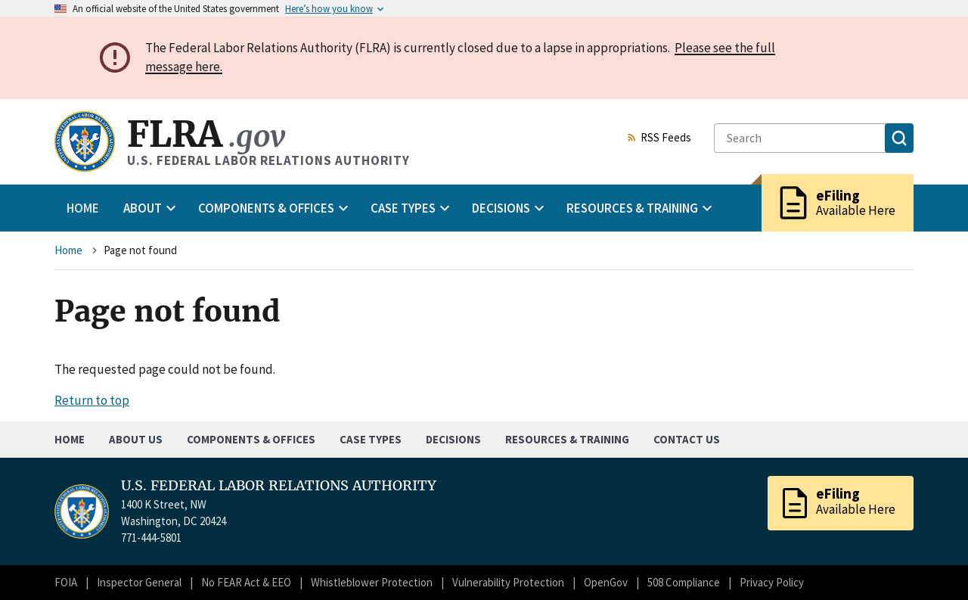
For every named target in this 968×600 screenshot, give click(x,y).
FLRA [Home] (206, 134)
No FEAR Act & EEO (246, 582)
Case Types (371, 439)
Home (83, 208)
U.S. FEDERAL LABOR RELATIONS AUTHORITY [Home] (278, 485)
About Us (136, 439)
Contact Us (686, 439)
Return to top (91, 400)
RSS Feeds (658, 138)
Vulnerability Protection (508, 582)
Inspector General (139, 582)
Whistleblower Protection (372, 582)
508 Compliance (683, 582)
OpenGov (606, 582)
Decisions (453, 439)
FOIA (65, 582)
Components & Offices (251, 439)
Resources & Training (567, 439)
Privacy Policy (772, 582)
